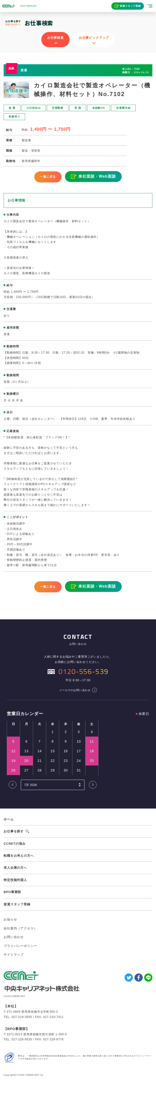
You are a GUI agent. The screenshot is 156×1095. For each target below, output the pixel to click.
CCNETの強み (15, 843)
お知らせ (10, 919)
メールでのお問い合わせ (75, 690)
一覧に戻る (48, 176)
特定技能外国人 (15, 880)
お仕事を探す (14, 831)
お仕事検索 (55, 37)
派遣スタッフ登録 (130, 6)
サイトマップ (14, 954)
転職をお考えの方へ (19, 855)
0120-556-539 (83, 671)
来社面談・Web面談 (97, 176)
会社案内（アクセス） (20, 928)
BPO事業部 (12, 892)
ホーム (9, 819)
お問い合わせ (14, 937)
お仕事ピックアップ (94, 37)
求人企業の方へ (15, 867)
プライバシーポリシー (20, 946)
